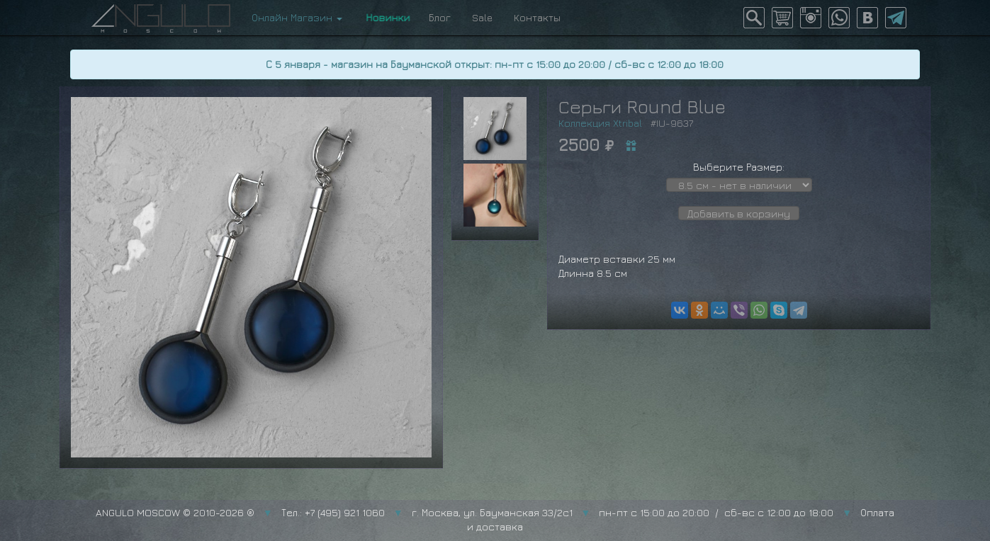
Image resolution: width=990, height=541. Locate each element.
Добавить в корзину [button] (738, 213)
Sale (482, 17)
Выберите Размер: (738, 167)
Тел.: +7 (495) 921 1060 (333, 512)
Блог (440, 17)
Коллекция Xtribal (600, 123)
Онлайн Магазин (297, 17)
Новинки (385, 17)
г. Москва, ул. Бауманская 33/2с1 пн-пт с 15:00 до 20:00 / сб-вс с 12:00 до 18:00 (623, 512)
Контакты (537, 17)
